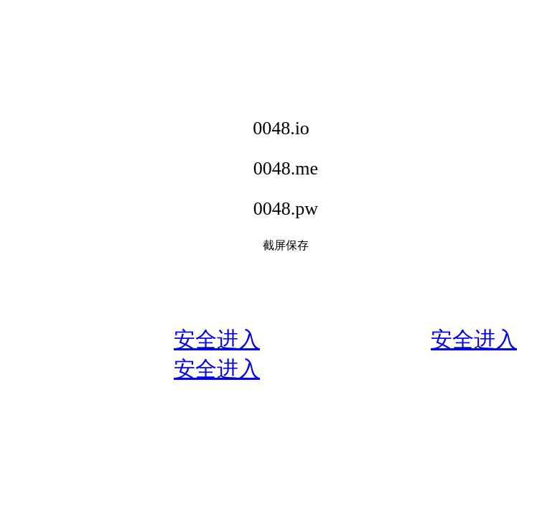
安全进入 (217, 339)
